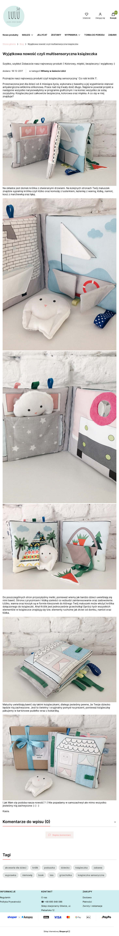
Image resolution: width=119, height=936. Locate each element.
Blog (22, 44)
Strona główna (9, 44)
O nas (44, 897)
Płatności (87, 901)
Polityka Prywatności (10, 901)
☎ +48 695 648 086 (51, 901)
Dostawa (87, 897)
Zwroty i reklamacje (92, 906)
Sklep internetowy (56, 931)
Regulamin (5, 897)
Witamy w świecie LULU (53, 71)
